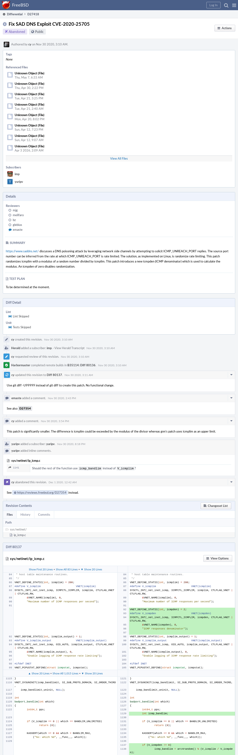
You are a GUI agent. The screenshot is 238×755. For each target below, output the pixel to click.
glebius (17, 225)
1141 (14, 467)
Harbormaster (20, 365)
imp (17, 174)
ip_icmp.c (20, 534)
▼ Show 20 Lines (91, 569)
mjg (15, 210)
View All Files (119, 158)
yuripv (19, 182)
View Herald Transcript (69, 348)
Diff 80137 (54, 375)
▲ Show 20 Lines (39, 673)
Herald (15, 348)
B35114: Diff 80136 (81, 365)
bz (14, 220)
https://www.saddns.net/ (22, 251)
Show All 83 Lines (67, 569)
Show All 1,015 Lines (65, 673)
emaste (18, 229)
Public (39, 31)
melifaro (18, 215)
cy (29, 44)
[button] (234, 5)
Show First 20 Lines (41, 569)
